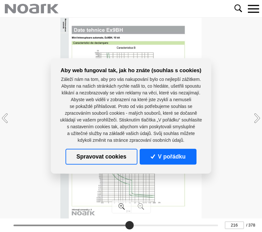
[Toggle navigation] (253, 8)
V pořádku (168, 156)
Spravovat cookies (101, 156)
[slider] (129, 225)
